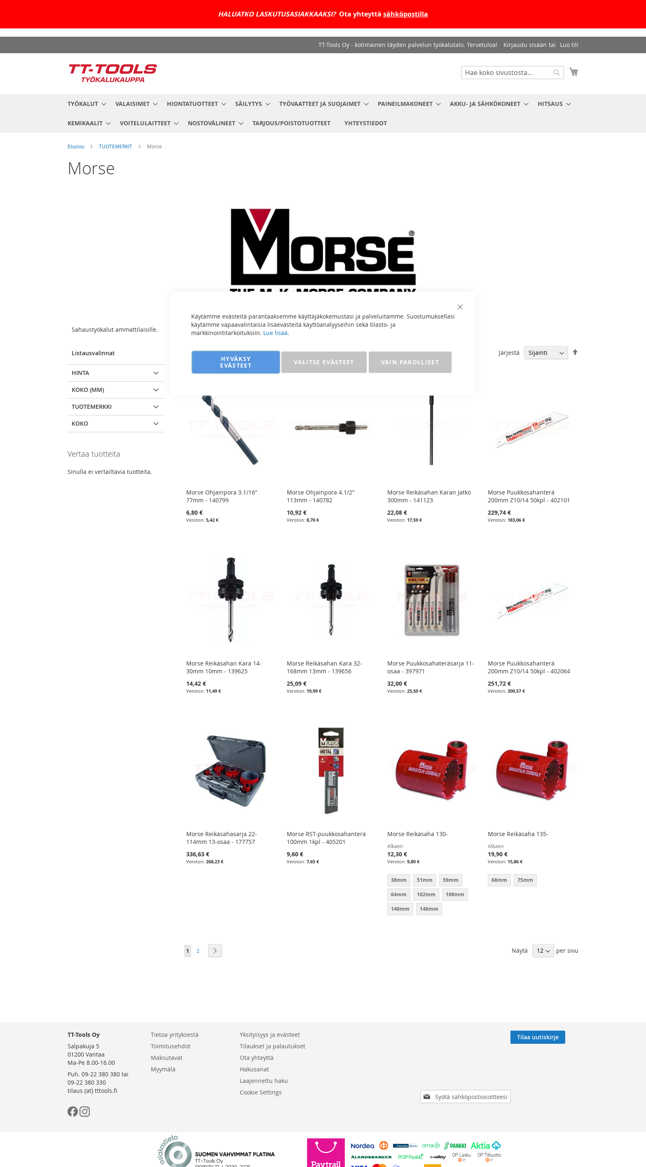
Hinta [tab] (80, 373)
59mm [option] (451, 879)
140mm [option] (400, 908)
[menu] (323, 113)
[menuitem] (84, 103)
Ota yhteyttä (257, 1058)
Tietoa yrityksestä (175, 1034)
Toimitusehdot (170, 1046)
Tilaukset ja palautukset (272, 1046)
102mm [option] (426, 894)
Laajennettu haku (264, 1081)
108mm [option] (455, 894)
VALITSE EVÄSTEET (324, 362)
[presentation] (467, 1073)
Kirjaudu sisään (525, 45)
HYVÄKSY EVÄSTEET (236, 362)
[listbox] (431, 895)
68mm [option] (499, 879)
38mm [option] (399, 879)
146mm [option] (429, 908)
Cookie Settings (261, 1092)
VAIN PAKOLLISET (410, 362)
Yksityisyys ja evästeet (270, 1034)
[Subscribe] (551, 1037)
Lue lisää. (276, 333)
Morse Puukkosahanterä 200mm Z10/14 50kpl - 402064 (529, 667)
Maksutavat (167, 1058)
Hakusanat (254, 1069)
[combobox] (512, 72)
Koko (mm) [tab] (88, 390)
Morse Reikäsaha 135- (518, 834)
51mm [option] (425, 879)
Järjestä (509, 352)
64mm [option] (399, 894)
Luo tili (569, 45)
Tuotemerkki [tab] (92, 406)
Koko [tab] (80, 423)
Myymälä (163, 1069)
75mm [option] (525, 879)
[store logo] (113, 73)
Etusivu (76, 146)
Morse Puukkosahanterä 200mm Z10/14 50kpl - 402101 (529, 496)
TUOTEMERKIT (115, 146)
